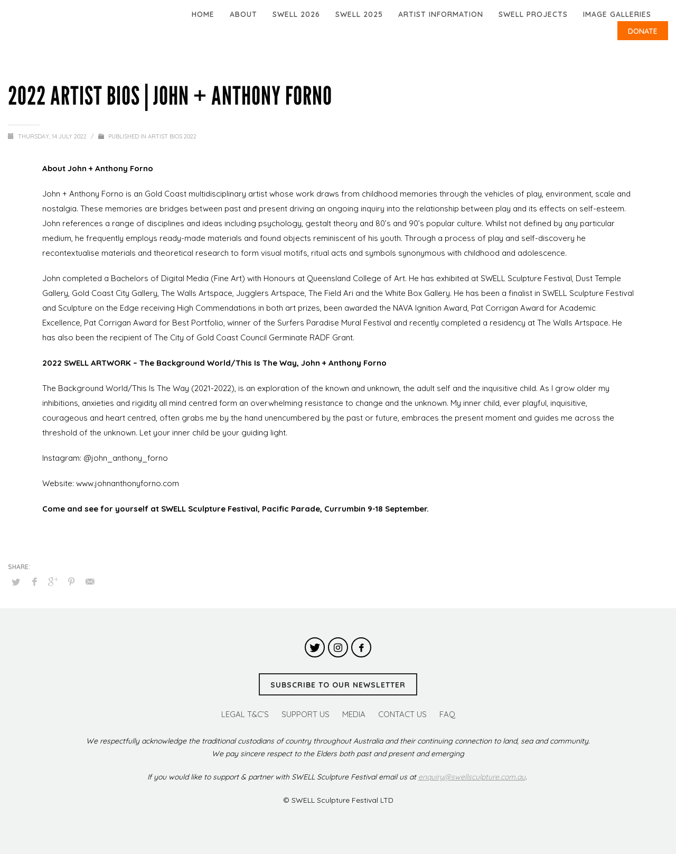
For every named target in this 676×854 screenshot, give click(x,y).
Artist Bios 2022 (172, 136)
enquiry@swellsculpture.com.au (471, 777)
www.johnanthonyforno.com (127, 483)
